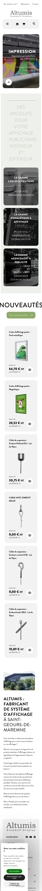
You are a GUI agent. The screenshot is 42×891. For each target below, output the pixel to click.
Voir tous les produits (21, 315)
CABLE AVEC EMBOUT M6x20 (20, 499)
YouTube (30, 837)
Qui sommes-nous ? (11, 4)
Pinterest (35, 837)
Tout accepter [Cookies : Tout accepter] (14, 871)
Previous (6, 60)
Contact (35, 4)
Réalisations (25, 4)
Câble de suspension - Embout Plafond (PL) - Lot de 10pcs (20, 443)
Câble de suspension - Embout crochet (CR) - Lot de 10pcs (20, 555)
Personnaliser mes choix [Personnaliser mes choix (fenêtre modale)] (14, 877)
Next (37, 60)
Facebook (27, 837)
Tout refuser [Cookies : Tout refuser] (20, 886)
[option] (21, 61)
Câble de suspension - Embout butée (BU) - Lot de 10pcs (21, 612)
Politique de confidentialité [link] (14, 884)
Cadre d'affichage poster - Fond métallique (20, 333)
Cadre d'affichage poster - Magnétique (20, 387)
